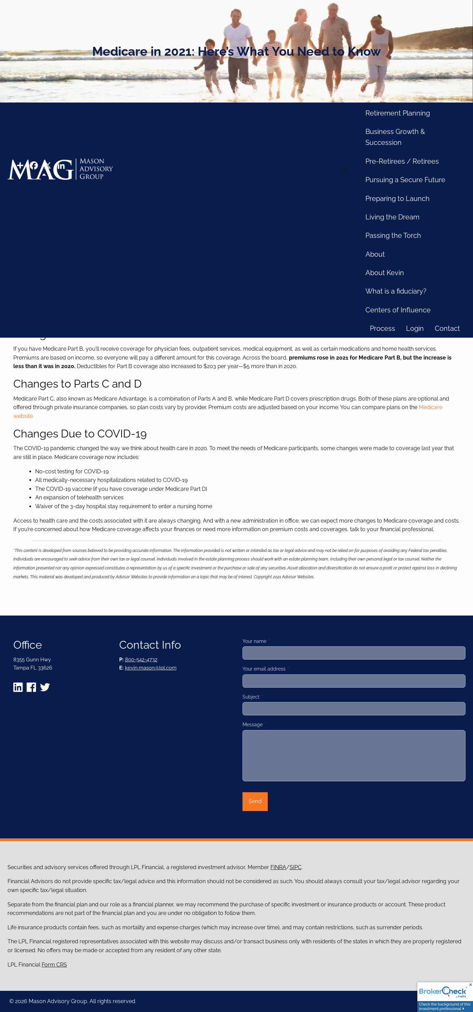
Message (276, 724)
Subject (274, 697)
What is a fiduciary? (396, 291)
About (375, 254)
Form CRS (54, 964)
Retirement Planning (397, 113)
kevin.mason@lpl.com (151, 668)
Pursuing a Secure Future (405, 180)
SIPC (296, 867)
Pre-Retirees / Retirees (402, 161)
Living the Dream (392, 217)
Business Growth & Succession (395, 137)
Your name (278, 641)
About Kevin (384, 273)
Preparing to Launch (397, 198)
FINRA (278, 867)
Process (382, 328)
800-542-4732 (141, 660)
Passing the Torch (393, 235)
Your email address (287, 669)
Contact (447, 328)
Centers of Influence (398, 310)
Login (415, 328)
